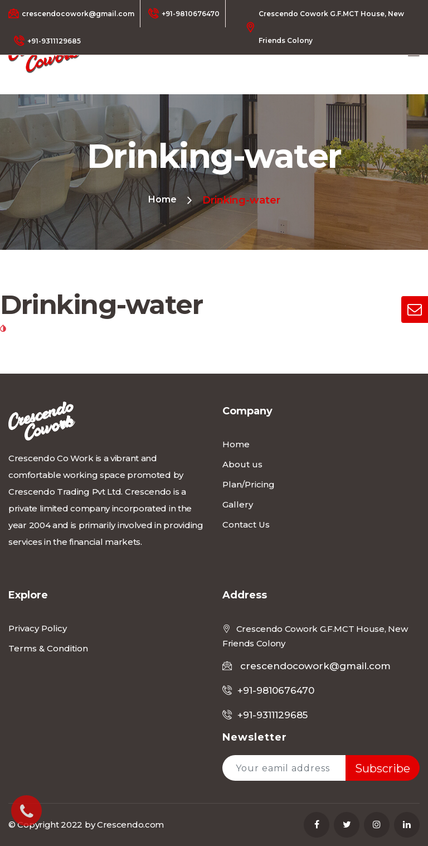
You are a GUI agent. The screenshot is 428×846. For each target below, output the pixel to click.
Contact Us (246, 524)
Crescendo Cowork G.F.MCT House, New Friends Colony (324, 27)
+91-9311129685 (47, 41)
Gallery (237, 504)
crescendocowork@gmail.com (71, 13)
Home (162, 199)
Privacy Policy (37, 628)
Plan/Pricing (248, 484)
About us (242, 464)
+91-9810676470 (184, 13)
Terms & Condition (48, 648)
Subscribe (382, 768)
